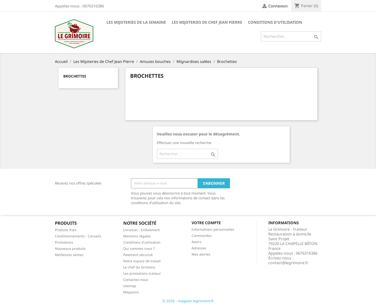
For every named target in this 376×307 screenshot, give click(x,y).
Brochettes (74, 76)
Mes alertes (201, 254)
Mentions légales (137, 236)
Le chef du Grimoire (139, 267)
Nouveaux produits (70, 248)
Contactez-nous (135, 279)
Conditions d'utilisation (275, 22)
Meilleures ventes (69, 254)
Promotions (64, 242)
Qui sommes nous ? (139, 248)
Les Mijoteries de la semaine (136, 22)
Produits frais (65, 230)
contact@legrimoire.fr (288, 262)
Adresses (199, 248)
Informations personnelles (213, 229)
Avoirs (196, 242)
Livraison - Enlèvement (141, 230)
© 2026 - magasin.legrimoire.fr (188, 300)
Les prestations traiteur (142, 273)
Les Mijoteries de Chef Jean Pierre (207, 22)
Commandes (202, 235)
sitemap (129, 286)
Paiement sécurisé (138, 254)
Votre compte (206, 222)
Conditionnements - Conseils (78, 236)
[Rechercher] (291, 36)
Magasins (131, 292)
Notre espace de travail (142, 261)
